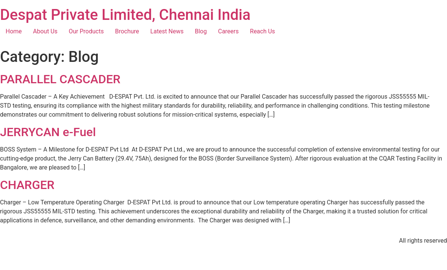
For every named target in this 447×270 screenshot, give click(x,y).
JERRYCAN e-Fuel (48, 132)
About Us (45, 31)
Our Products (86, 31)
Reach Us (262, 31)
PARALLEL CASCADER (60, 79)
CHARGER (27, 185)
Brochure (127, 31)
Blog (201, 31)
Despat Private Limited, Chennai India (125, 15)
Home (14, 31)
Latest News (167, 31)
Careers (228, 31)
